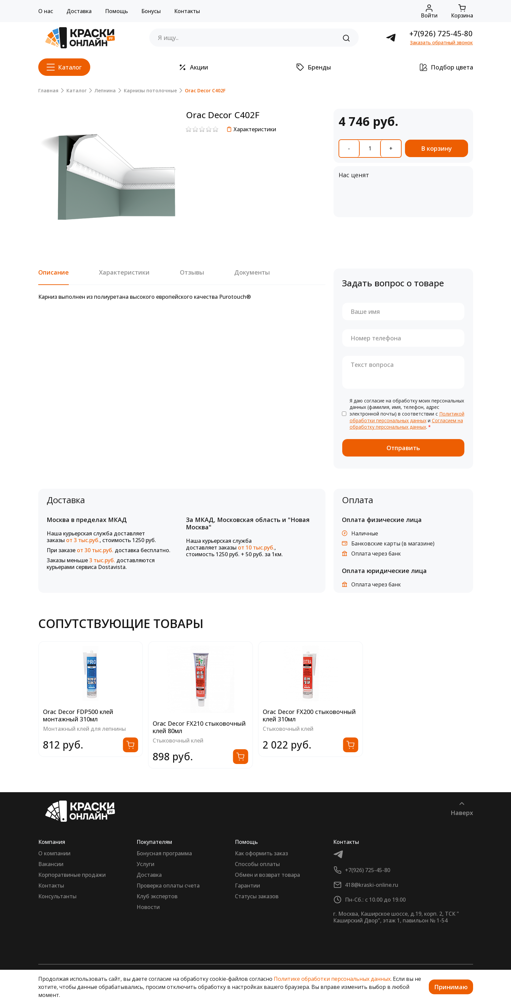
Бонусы (151, 11)
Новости (148, 907)
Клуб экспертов (157, 896)
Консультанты (57, 896)
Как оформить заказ (261, 853)
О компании (54, 853)
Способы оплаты (257, 864)
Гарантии (247, 885)
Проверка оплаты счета (168, 885)
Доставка (79, 11)
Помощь (116, 11)
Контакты (187, 11)
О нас (45, 11)
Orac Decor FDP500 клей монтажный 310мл (188, 715)
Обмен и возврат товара (267, 874)
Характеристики (255, 129)
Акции (193, 67)
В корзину (436, 148)
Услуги (145, 864)
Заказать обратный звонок (441, 42)
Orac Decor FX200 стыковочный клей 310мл (89, 715)
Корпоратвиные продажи (72, 874)
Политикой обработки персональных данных (407, 417)
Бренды (313, 67)
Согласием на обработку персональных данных (406, 423)
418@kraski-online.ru (371, 884)
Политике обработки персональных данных (332, 979)
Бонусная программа (164, 853)
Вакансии (50, 864)
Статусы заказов (256, 896)
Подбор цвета (446, 67)
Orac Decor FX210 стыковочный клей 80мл (309, 727)
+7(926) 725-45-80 (441, 33)
